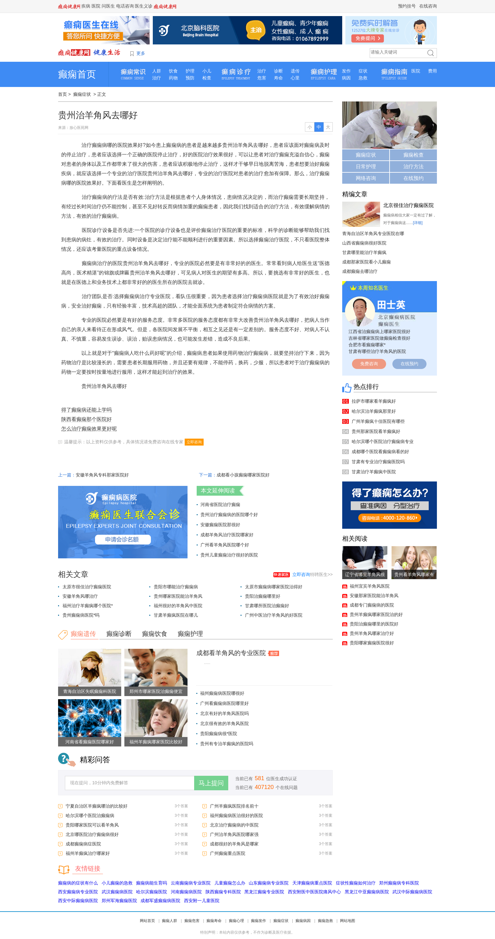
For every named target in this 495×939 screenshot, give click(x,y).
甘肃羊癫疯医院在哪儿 (176, 615)
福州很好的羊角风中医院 (178, 605)
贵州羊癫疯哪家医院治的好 (376, 614)
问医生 (108, 6)
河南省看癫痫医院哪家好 (89, 741)
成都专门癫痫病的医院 (372, 605)
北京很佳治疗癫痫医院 (408, 205)
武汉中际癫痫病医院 (412, 891)
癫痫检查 (413, 155)
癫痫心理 (236, 921)
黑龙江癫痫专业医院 (264, 891)
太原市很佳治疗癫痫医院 (87, 586)
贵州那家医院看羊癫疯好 (376, 431)
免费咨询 (369, 363)
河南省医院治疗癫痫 (220, 504)
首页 (62, 94)
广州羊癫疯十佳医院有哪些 (378, 421)
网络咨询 (366, 178)
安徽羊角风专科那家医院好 (102, 474)
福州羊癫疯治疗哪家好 (88, 853)
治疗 (156, 77)
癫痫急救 (325, 921)
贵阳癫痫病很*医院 (218, 733)
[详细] (418, 223)
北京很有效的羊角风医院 (224, 723)
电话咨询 (125, 6)
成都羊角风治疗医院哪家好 (226, 534)
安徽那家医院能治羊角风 (374, 595)
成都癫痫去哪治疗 (360, 271)
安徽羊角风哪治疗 (80, 596)
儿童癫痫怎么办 (229, 882)
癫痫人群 (169, 921)
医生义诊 (143, 6)
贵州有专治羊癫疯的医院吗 (226, 743)
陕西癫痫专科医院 (223, 891)
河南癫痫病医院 (186, 891)
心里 (295, 77)
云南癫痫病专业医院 (191, 882)
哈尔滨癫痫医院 (151, 891)
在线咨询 (428, 6)
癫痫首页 (77, 74)
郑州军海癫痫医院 (119, 900)
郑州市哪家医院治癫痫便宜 (155, 691)
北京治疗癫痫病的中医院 (234, 824)
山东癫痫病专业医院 (269, 882)
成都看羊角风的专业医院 (231, 652)
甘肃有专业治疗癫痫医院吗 (378, 461)
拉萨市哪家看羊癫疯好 (374, 401)
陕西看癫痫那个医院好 (86, 419)
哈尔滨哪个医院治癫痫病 (90, 815)
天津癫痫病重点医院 (312, 882)
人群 (156, 70)
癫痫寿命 (214, 921)
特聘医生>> (312, 574)
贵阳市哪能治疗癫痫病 (176, 586)
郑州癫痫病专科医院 (399, 882)
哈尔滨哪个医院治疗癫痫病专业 (383, 441)
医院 (96, 6)
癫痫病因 (303, 921)
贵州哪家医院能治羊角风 (178, 596)
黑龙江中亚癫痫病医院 (367, 891)
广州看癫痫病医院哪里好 (224, 703)
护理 (190, 70)
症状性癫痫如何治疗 (356, 882)
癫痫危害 (192, 921)
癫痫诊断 (119, 633)
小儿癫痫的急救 (117, 882)
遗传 (295, 70)
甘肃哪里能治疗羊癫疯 (364, 252)
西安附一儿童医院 (201, 900)
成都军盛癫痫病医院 (160, 900)
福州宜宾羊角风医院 (370, 586)
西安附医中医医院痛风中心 (314, 891)
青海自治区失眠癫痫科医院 (89, 691)
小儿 (206, 70)
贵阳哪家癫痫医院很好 (372, 642)
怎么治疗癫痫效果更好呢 (89, 428)
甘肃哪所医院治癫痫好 (267, 605)
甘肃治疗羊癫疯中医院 (374, 471)
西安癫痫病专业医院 (78, 891)
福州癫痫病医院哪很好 (222, 693)
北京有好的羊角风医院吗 (224, 713)
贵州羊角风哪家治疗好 (372, 633)
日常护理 (366, 166)
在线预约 (413, 178)
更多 (140, 53)
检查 (206, 77)
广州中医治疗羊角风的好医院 (273, 615)
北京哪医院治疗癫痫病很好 (92, 834)
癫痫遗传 (83, 633)
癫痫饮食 (154, 633)
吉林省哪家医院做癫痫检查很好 (379, 338)
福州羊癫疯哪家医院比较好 (155, 741)
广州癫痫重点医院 (227, 853)
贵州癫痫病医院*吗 (81, 615)
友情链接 (87, 868)
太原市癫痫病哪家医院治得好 (273, 586)
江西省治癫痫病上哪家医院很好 (379, 331)
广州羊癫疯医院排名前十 (234, 806)
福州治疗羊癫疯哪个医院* (88, 605)
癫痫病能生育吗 (151, 882)
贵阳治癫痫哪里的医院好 (374, 623)
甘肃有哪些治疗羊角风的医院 (377, 351)
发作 (346, 70)
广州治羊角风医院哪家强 (234, 834)
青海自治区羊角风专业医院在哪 (373, 233)
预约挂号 (407, 6)
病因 (346, 77)
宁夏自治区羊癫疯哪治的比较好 (97, 806)
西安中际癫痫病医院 (78, 900)
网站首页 (147, 921)
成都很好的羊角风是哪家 (234, 843)
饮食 (173, 70)
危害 (261, 77)
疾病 (85, 6)
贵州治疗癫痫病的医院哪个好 (229, 514)
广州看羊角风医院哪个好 (224, 544)
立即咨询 (194, 442)
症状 (363, 70)
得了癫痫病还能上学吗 (86, 409)
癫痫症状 (82, 94)
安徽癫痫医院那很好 (220, 524)
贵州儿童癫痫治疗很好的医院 (229, 554)
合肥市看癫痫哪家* (367, 344)
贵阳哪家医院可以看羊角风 (92, 824)
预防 (190, 77)
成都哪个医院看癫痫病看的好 (380, 451)
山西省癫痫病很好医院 (364, 242)
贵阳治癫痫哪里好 (262, 596)
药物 (173, 77)
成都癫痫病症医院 (83, 843)
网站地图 (347, 921)
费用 (432, 70)
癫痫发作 (258, 921)
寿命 (278, 77)
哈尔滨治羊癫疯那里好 (374, 411)
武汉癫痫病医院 (117, 891)
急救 (363, 77)
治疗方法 (413, 166)
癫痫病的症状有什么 (78, 882)
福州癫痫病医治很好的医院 (236, 815)
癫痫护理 (190, 633)
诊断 (278, 70)
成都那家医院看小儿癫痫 (366, 261)
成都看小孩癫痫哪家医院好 (243, 474)
